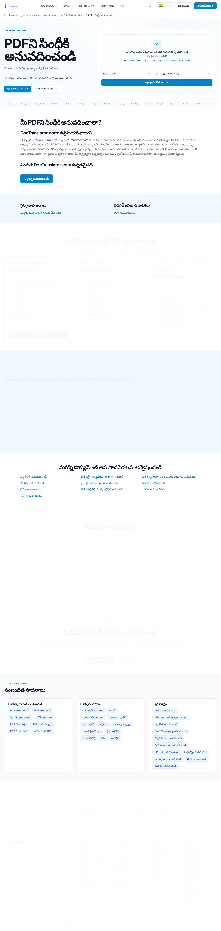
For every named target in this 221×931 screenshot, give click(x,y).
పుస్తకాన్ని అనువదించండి (195, 754)
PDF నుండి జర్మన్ (18, 726)
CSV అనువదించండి (196, 761)
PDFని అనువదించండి (165, 713)
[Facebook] (206, 927)
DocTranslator (16, 846)
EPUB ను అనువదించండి (166, 754)
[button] (164, 5)
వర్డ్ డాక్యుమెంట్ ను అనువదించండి (171, 720)
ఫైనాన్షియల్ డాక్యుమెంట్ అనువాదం (100, 484)
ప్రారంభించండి (38, 336)
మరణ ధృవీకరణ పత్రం (123, 870)
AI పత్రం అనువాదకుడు (32, 484)
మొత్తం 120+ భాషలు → (197, 906)
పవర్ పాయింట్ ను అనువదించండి (170, 747)
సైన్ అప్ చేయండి (205, 5)
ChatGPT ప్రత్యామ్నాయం (89, 850)
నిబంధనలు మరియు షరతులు (18, 852)
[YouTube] (213, 927)
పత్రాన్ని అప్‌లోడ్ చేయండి (95, 662)
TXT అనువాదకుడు (31, 497)
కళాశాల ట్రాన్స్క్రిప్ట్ (122, 726)
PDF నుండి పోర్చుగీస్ (43, 726)
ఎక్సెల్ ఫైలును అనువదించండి (168, 740)
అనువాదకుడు (49, 5)
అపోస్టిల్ (115, 740)
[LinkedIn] (199, 927)
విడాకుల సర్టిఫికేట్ (118, 720)
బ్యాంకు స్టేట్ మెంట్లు (91, 733)
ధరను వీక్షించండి (132, 662)
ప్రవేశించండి (183, 5)
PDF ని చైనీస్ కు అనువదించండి (201, 884)
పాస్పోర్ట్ (111, 713)
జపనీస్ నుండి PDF (42, 733)
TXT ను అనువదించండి (165, 768)
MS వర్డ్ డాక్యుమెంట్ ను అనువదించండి (102, 478)
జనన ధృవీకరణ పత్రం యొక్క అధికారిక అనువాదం (168, 478)
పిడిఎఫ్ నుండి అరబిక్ (20, 720)
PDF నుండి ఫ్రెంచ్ (42, 713)
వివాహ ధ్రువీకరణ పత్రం (123, 860)
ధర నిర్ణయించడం (87, 5)
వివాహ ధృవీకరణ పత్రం (93, 720)
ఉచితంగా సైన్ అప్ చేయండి (56, 89)
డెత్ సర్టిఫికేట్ (88, 726)
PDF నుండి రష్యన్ (18, 733)
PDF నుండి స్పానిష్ (19, 713)
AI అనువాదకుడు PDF (154, 484)
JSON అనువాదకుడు (153, 491)
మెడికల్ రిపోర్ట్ (88, 740)
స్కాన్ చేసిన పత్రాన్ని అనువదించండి (171, 733)
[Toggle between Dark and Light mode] (150, 5)
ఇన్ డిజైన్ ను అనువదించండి (168, 761)
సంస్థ (122, 5)
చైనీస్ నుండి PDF (44, 720)
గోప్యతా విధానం (41, 852)
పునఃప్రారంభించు (121, 890)
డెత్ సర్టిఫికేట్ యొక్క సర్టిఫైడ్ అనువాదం (102, 491)
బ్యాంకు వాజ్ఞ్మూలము (122, 885)
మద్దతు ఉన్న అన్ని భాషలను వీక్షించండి (40, 214)
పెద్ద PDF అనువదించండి (33, 478)
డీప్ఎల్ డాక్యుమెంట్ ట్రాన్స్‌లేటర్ (91, 864)
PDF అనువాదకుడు (124, 214)
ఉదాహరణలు (107, 5)
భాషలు (68, 5)
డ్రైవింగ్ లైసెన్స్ (113, 733)
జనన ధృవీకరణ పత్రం (92, 713)
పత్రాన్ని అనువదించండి (20, 89)
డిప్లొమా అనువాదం (30, 491)
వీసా (103, 740)
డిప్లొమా (104, 726)
